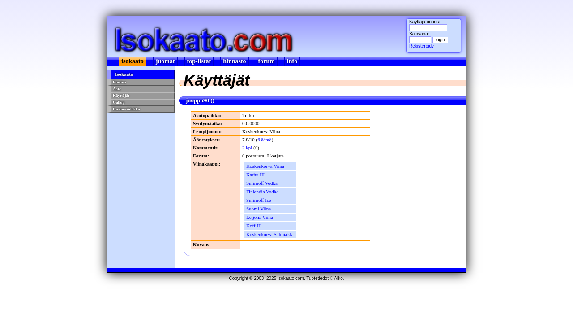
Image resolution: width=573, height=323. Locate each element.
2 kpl (247, 147)
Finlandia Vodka (262, 191)
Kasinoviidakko (126, 109)
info (292, 61)
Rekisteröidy (421, 46)
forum (266, 61)
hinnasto (234, 61)
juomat (165, 61)
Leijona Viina (259, 217)
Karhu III (255, 174)
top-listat (199, 61)
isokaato (132, 61)
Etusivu (119, 82)
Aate (117, 89)
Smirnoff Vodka (262, 183)
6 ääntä (264, 139)
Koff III (253, 225)
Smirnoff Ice (258, 200)
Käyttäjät (121, 95)
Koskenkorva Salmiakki (270, 234)
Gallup (119, 102)
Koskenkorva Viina (265, 166)
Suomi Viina (258, 208)
